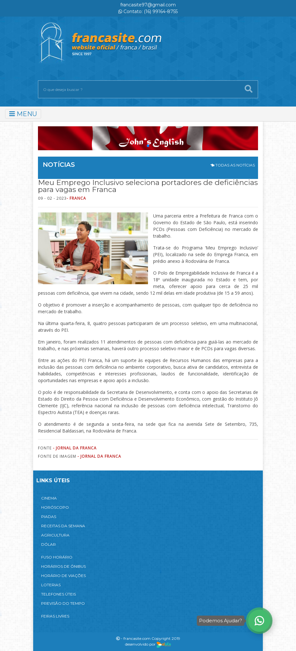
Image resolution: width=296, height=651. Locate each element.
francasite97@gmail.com (148, 5)
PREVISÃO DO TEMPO (63, 603)
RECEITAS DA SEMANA (63, 525)
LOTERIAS (51, 584)
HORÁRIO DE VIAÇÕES (63, 575)
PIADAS (48, 516)
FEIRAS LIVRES (55, 616)
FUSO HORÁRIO (56, 557)
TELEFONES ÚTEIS (58, 594)
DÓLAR (48, 544)
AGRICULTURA (55, 535)
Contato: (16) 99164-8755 (148, 11)
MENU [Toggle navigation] (23, 114)
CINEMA (49, 498)
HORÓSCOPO (55, 507)
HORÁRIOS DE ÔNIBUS (63, 566)
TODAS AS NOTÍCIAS (233, 165)
